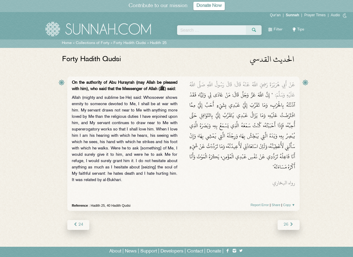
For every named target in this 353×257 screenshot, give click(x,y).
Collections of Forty (93, 43)
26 (289, 225)
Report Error (259, 205)
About (115, 251)
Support (148, 251)
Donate (214, 251)
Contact (195, 251)
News (131, 251)
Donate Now (209, 6)
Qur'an (275, 15)
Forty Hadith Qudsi (129, 43)
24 (78, 225)
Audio (335, 15)
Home (67, 43)
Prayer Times (315, 15)
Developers (172, 251)
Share (276, 205)
